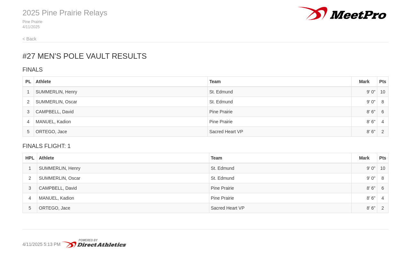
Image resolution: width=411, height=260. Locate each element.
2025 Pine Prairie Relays (64, 12)
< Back (29, 38)
